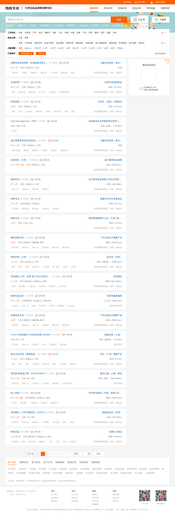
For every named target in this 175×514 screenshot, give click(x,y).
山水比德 (84, 25)
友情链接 (75, 501)
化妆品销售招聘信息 (48, 481)
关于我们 (54, 494)
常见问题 (95, 498)
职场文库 (108, 8)
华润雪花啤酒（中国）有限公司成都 (105, 393)
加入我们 (75, 494)
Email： (12, 494)
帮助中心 (95, 494)
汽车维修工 (45, 25)
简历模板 (151, 8)
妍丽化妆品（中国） (112, 412)
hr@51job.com (20, 494)
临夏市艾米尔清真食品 (111, 199)
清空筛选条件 (160, 54)
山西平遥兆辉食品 (113, 82)
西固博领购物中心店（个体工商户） (105, 218)
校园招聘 (165, 8)
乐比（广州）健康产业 (111, 354)
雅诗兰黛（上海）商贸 (111, 373)
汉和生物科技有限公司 (121, 25)
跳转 (98, 454)
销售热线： (11, 491)
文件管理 (95, 25)
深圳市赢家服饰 (114, 296)
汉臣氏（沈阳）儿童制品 (110, 102)
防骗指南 (95, 504)
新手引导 (95, 501)
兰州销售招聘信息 (32, 481)
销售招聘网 (20, 481)
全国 (20, 33)
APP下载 (141, 2)
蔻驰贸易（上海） (113, 335)
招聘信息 (127, 2)
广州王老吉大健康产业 (111, 237)
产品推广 (33, 25)
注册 (162, 2)
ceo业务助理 (58, 25)
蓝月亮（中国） (114, 257)
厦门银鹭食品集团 (113, 160)
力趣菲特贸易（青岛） (111, 63)
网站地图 (116, 494)
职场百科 (136, 8)
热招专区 (94, 8)
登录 (157, 2)
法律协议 (54, 498)
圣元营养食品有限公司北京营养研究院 (105, 179)
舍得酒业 (117, 276)
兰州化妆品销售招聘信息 (67, 481)
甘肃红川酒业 (115, 432)
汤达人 (137, 25)
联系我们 (75, 498)
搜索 (119, 20)
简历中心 (116, 501)
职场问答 (122, 8)
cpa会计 (105, 25)
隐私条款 (54, 501)
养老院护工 (71, 25)
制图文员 (22, 25)
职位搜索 (116, 498)
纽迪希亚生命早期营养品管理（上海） (105, 121)
